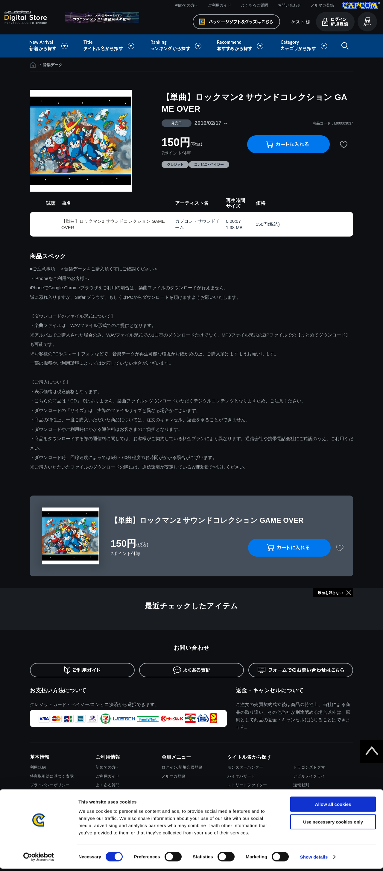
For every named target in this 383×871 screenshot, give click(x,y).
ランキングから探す (176, 45)
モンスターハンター (245, 767)
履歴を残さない (330, 593)
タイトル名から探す (109, 45)
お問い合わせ (289, 5)
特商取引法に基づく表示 (52, 776)
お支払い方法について (58, 690)
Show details (314, 859)
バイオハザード (241, 776)
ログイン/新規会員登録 (182, 767)
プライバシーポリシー (50, 785)
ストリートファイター (247, 785)
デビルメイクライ (309, 776)
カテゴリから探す (303, 45)
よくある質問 (108, 785)
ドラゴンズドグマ (309, 767)
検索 (343, 45)
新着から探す (52, 45)
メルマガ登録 (322, 5)
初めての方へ (186, 5)
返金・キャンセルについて (270, 690)
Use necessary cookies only (333, 824)
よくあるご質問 (254, 5)
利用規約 (38, 767)
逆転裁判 (301, 785)
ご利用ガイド (219, 5)
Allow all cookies (333, 806)
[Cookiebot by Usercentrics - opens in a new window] (39, 859)
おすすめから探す (241, 45)
